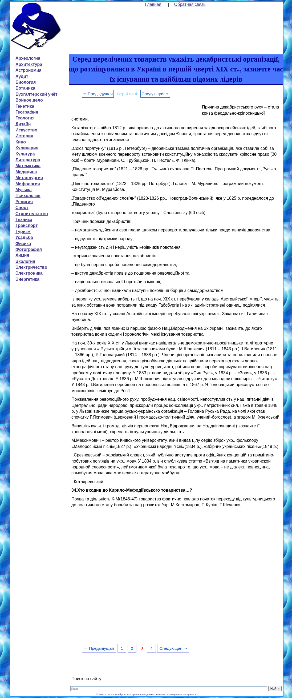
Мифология (27, 184)
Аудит (21, 76)
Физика (23, 243)
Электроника (29, 273)
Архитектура (28, 64)
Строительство (31, 213)
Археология (27, 58)
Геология (25, 118)
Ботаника (25, 88)
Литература (27, 160)
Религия (24, 201)
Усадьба (24, 237)
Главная (153, 4)
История (24, 136)
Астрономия (28, 70)
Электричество (31, 267)
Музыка (23, 189)
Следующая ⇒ (155, 93)
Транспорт (26, 225)
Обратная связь (190, 4)
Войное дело (29, 100)
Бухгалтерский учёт (36, 94)
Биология (25, 82)
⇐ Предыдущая (98, 93)
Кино (20, 142)
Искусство (26, 130)
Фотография (28, 249)
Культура (25, 154)
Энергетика (27, 279)
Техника (23, 219)
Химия (22, 255)
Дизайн (23, 124)
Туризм (23, 231)
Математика (27, 165)
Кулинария (26, 148)
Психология (27, 195)
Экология (25, 261)
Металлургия (29, 177)
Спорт (21, 207)
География (26, 112)
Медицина (26, 172)
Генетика (24, 106)
